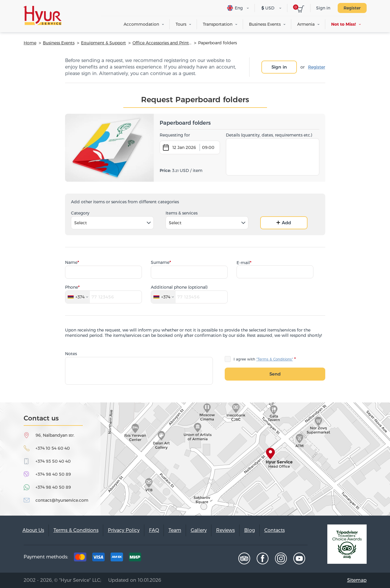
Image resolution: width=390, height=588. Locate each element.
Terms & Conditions (76, 530)
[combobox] (112, 222)
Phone (71, 287)
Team (175, 530)
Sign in (323, 8)
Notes (71, 353)
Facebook (262, 558)
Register (352, 8)
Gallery (199, 530)
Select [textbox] (80, 222)
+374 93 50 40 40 (53, 461)
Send (275, 374)
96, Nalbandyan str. (55, 435)
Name (71, 262)
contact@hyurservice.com (61, 500)
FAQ (154, 530)
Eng (235, 8)
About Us (33, 530)
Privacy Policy (124, 530)
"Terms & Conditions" (274, 359)
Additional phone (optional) (179, 287)
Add (283, 222)
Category (80, 213)
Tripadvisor (244, 558)
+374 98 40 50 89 (53, 474)
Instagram (281, 558)
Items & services (182, 213)
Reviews (225, 530)
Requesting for (175, 135)
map (195, 459)
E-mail (243, 262)
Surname (160, 262)
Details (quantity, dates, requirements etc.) (269, 135)
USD (267, 8)
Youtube (299, 558)
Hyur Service (43, 15)
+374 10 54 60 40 (52, 448)
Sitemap (357, 580)
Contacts (274, 530)
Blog (249, 530)
